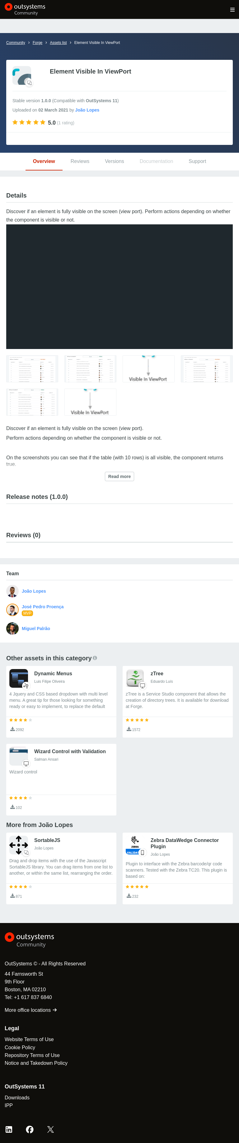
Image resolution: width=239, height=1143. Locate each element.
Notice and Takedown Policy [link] (36, 1063)
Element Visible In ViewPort (97, 43)
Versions (114, 161)
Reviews (80, 161)
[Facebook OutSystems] (30, 1129)
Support (197, 161)
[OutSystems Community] (25, 9)
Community (15, 43)
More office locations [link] (31, 1010)
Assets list (58, 43)
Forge (37, 43)
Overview (44, 161)
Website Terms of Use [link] (29, 1039)
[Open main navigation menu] (232, 9)
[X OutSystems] (50, 1129)
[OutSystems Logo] (39, 940)
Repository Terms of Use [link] (32, 1055)
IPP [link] (9, 1105)
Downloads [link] (17, 1097)
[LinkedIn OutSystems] (9, 1129)
